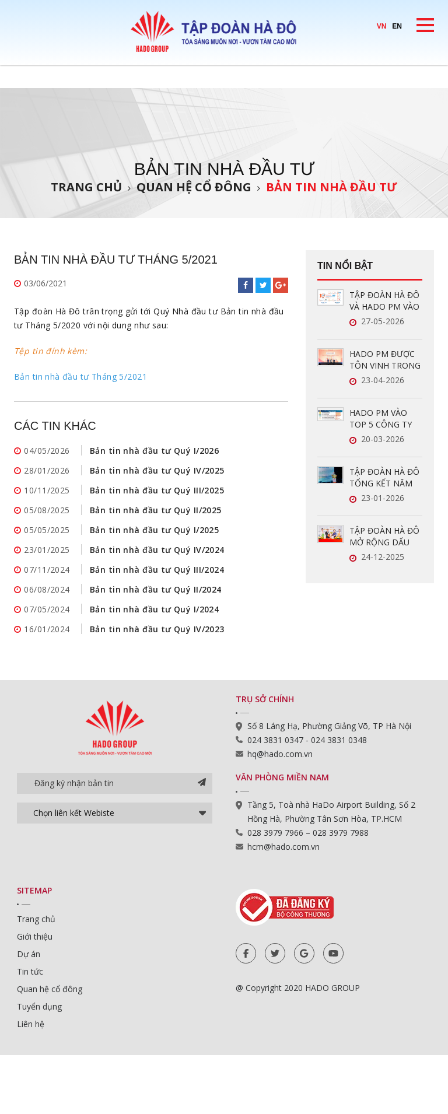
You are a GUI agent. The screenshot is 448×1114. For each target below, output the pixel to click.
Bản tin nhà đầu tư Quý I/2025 (154, 529)
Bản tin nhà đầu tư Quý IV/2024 (157, 549)
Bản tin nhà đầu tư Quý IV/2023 (157, 629)
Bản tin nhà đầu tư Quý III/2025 (157, 490)
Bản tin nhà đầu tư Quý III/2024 (157, 569)
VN (382, 26)
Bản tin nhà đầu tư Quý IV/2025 (157, 470)
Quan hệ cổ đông (193, 187)
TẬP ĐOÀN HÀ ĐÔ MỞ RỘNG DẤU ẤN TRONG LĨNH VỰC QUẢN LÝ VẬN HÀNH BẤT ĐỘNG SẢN (385, 536)
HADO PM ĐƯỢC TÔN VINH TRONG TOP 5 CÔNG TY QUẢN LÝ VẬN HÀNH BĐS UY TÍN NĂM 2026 (385, 360)
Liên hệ (30, 1023)
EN (397, 26)
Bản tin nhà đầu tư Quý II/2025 (156, 510)
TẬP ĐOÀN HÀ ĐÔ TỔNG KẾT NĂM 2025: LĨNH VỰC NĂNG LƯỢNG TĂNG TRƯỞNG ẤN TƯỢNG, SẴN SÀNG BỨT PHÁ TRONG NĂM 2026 (385, 477)
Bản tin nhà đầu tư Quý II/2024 (156, 589)
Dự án (28, 953)
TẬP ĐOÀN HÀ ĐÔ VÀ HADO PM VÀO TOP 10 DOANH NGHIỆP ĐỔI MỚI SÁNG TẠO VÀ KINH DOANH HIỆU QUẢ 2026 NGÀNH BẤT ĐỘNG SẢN (384, 301)
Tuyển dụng (39, 1006)
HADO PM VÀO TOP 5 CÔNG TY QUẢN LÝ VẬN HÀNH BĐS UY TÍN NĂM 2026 (385, 418)
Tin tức (30, 971)
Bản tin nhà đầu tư (331, 187)
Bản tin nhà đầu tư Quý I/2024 (154, 609)
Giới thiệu (34, 936)
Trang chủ (86, 187)
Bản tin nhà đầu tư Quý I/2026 (154, 450)
